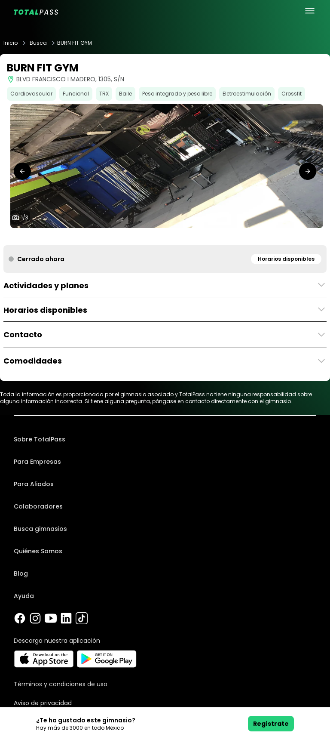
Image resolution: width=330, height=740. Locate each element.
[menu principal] (309, 10)
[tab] (158, 236)
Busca (38, 43)
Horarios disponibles (286, 258)
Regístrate (271, 723)
